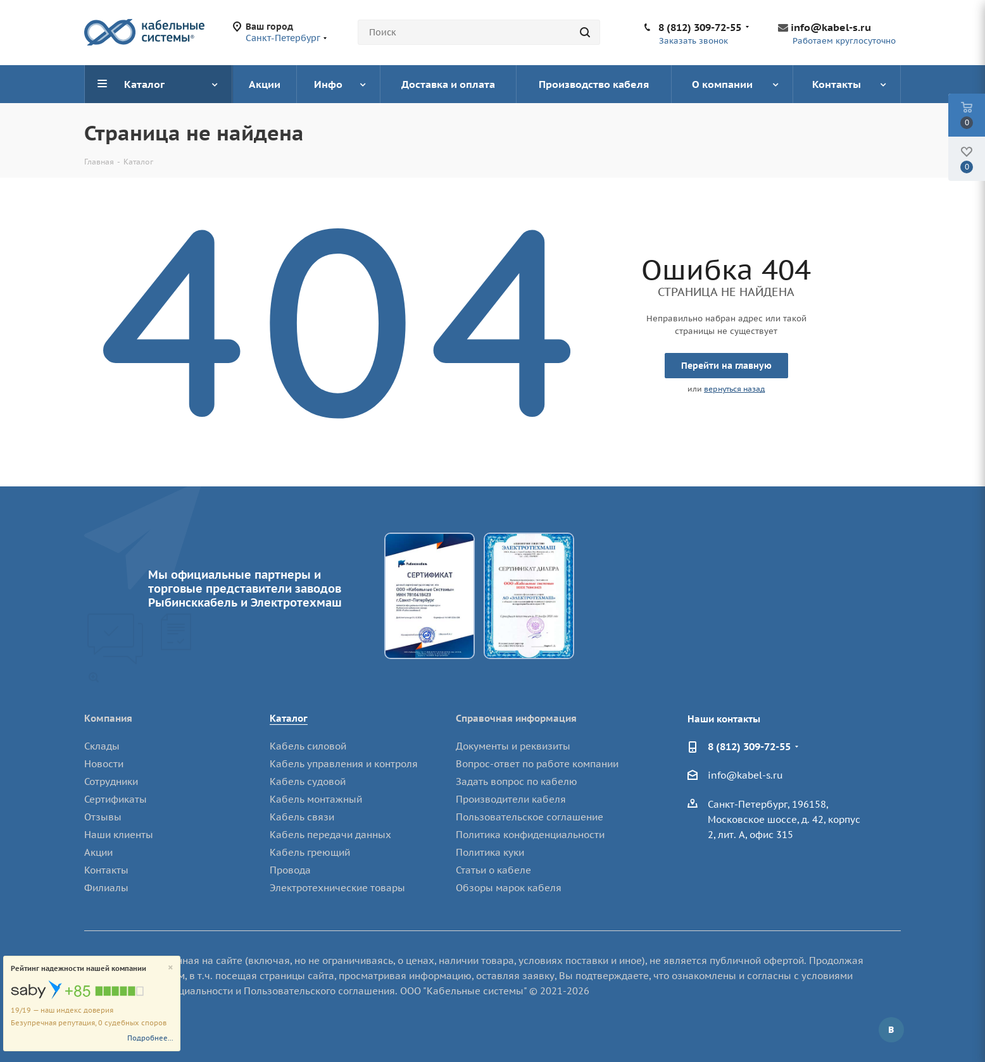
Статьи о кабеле (493, 870)
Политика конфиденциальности (530, 835)
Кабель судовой (308, 781)
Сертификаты (115, 799)
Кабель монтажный (316, 799)
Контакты (106, 870)
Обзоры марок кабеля (509, 888)
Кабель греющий (310, 852)
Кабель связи (302, 817)
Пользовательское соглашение (529, 817)
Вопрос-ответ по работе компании (537, 764)
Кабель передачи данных (330, 835)
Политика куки (490, 852)
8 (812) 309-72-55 (699, 27)
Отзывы (103, 817)
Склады (102, 746)
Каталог (289, 718)
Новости (103, 764)
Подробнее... (150, 1038)
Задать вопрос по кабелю (516, 781)
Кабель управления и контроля (344, 764)
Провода (290, 870)
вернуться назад (734, 388)
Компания (108, 718)
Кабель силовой (308, 746)
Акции (98, 852)
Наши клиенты (118, 835)
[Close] (170, 968)
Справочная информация (516, 718)
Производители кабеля (511, 799)
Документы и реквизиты (513, 746)
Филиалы (106, 888)
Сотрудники (111, 781)
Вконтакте (891, 1029)
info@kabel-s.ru (831, 27)
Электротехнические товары (337, 888)
